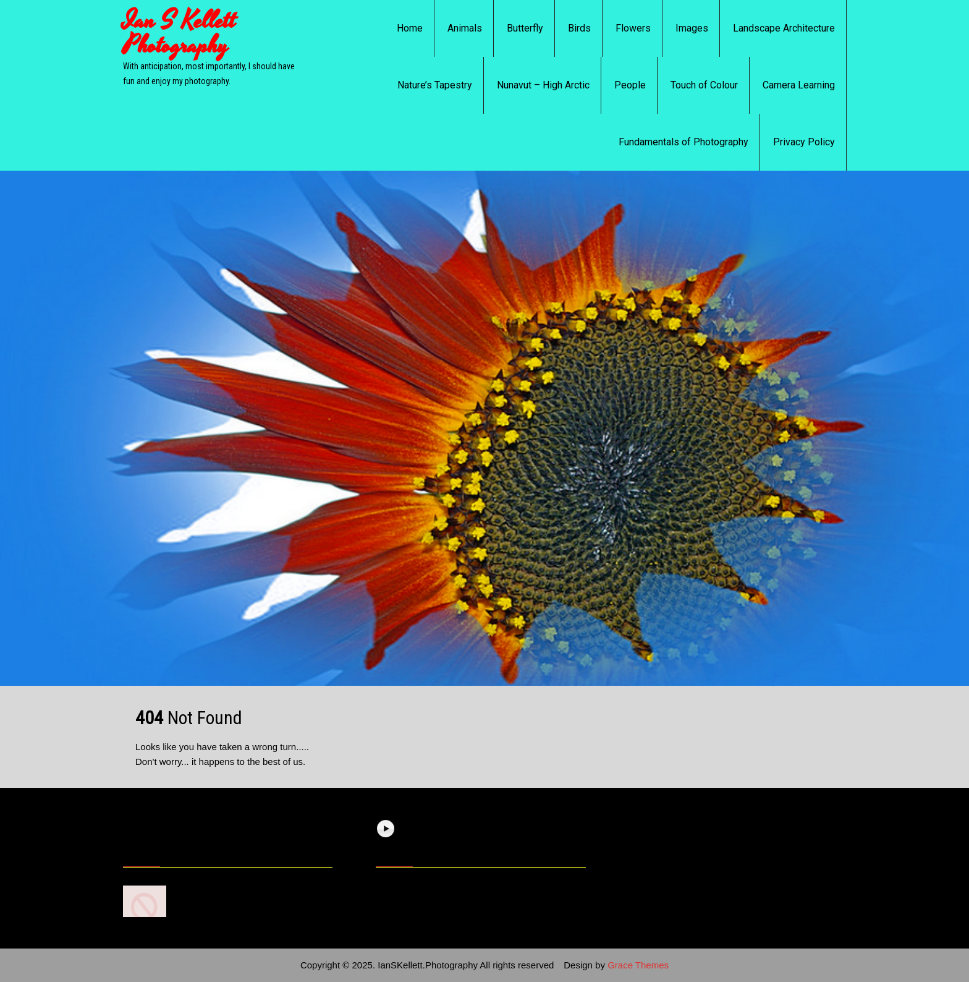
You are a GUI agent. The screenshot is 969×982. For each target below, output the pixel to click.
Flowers (633, 28)
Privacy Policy (804, 142)
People (630, 85)
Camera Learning (799, 85)
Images (691, 28)
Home (410, 28)
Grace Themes (638, 965)
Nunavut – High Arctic (543, 85)
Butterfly (525, 28)
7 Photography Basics (224, 888)
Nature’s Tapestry (434, 85)
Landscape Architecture (784, 28)
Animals (464, 28)
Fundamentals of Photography (683, 142)
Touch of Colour (704, 85)
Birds (579, 28)
